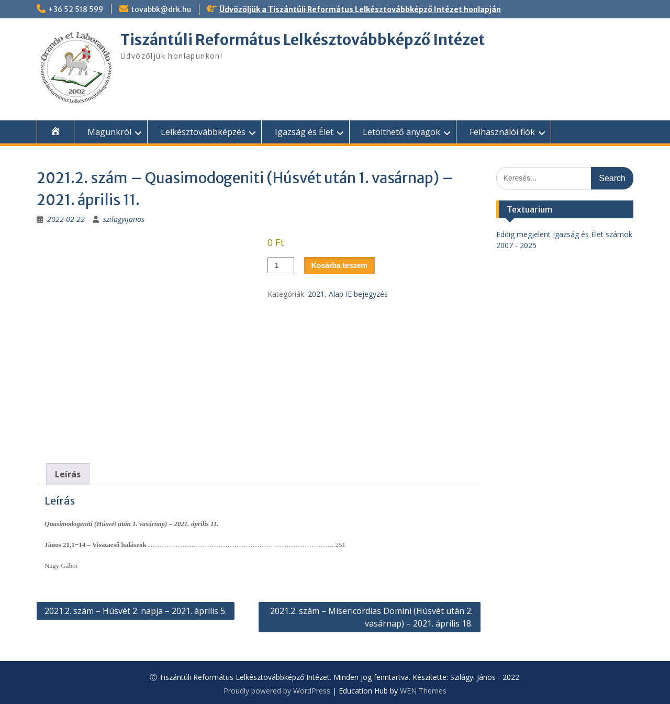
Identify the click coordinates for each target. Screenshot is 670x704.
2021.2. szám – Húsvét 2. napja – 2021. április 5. (135, 611)
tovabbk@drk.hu (161, 9)
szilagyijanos (123, 219)
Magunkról (109, 132)
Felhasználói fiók (502, 132)
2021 (316, 294)
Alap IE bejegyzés (358, 294)
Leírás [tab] (68, 474)
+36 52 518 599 (75, 9)
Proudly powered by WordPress (277, 691)
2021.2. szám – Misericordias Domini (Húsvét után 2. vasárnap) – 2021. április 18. (371, 617)
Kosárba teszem (339, 265)
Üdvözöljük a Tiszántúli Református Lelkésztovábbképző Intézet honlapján (360, 9)
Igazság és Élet (304, 132)
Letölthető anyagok (401, 132)
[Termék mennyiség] (280, 265)
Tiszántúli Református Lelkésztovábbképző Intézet (302, 39)
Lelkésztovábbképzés (203, 132)
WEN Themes (423, 691)
